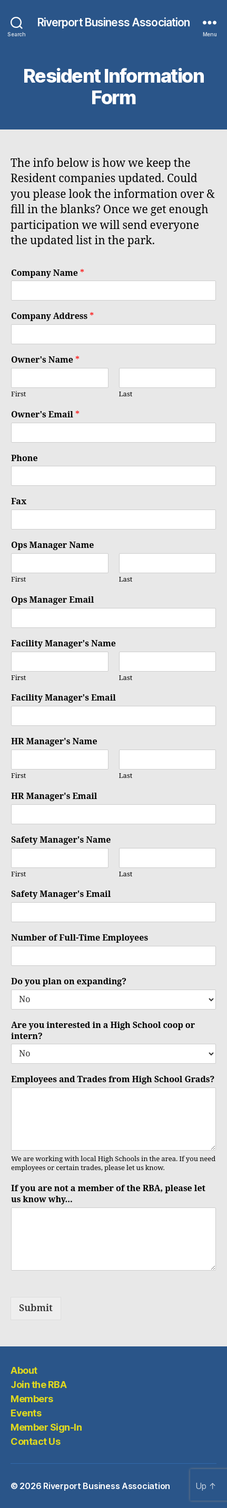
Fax (18, 501)
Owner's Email (45, 415)
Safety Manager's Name (61, 840)
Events (26, 1413)
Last (126, 394)
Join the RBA (38, 1384)
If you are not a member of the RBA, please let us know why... (108, 1194)
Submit (36, 1308)
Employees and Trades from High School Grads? (112, 1079)
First (18, 394)
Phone (24, 458)
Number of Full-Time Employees (79, 938)
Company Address (52, 316)
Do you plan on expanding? (68, 981)
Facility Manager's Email (63, 698)
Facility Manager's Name (63, 643)
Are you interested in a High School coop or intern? (103, 1031)
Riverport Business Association (113, 22)
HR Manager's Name (54, 741)
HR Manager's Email (54, 796)
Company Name (47, 273)
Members (32, 1398)
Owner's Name (45, 360)
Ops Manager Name (52, 545)
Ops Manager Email (52, 600)
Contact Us (35, 1441)
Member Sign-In (46, 1427)
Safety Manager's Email (61, 894)
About (24, 1370)
